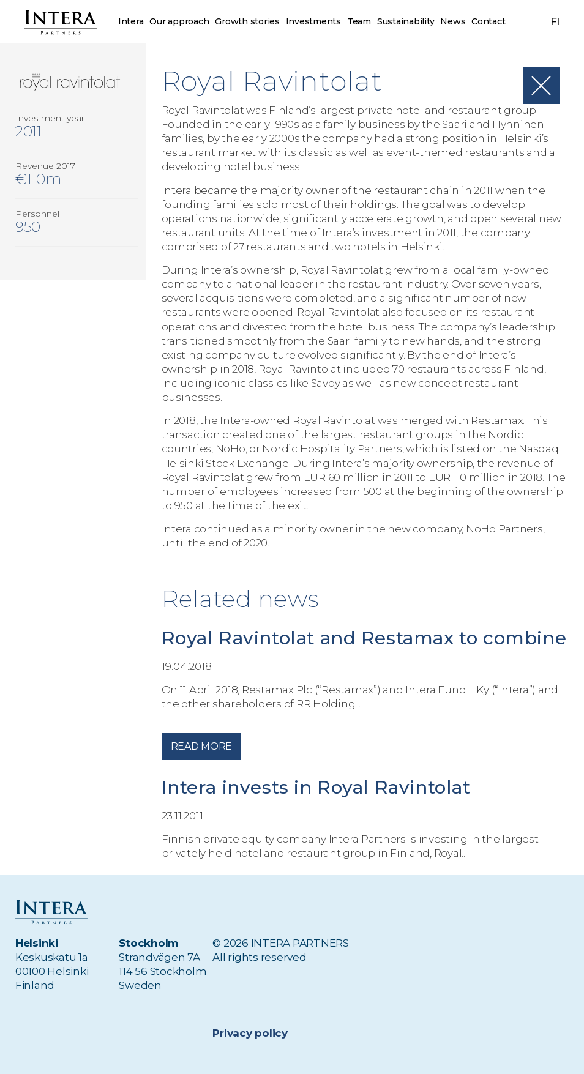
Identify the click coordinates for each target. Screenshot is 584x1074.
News (453, 21)
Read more (202, 764)
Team (359, 21)
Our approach (179, 21)
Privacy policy (249, 1033)
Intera (130, 21)
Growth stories (247, 21)
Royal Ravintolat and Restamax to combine (323, 647)
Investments (313, 21)
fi (555, 21)
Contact (488, 21)
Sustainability (405, 21)
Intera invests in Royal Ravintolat (319, 805)
